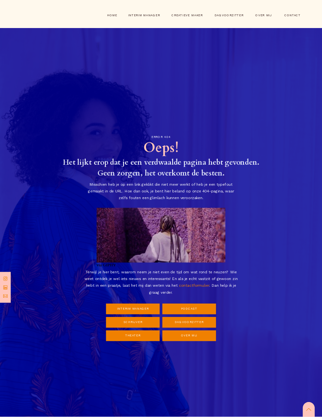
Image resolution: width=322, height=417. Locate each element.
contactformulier (194, 286)
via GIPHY (106, 265)
